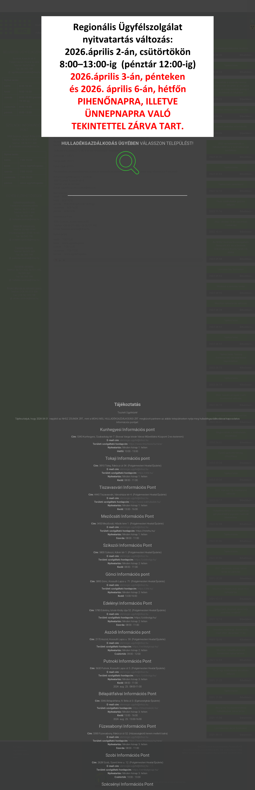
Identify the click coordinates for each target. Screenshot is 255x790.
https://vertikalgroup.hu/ (145, 646)
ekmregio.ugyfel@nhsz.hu (134, 440)
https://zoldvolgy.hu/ (145, 559)
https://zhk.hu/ (145, 472)
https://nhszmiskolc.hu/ (145, 708)
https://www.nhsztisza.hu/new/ (145, 444)
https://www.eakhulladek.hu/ (145, 501)
